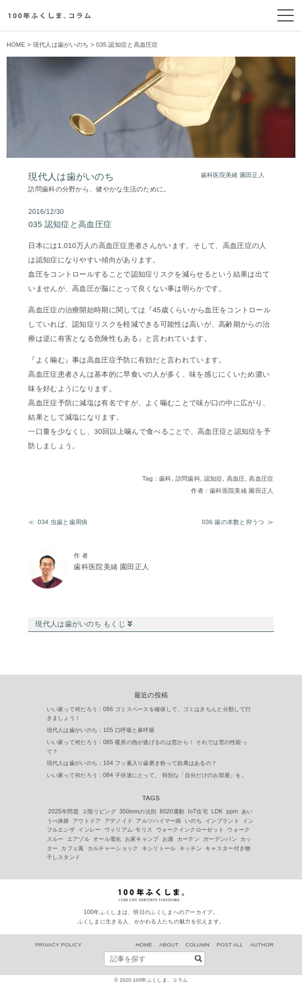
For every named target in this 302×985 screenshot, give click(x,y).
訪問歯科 (187, 478)
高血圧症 (261, 478)
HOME (16, 44)
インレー (89, 830)
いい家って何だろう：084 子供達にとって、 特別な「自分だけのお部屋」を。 (147, 775)
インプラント (222, 821)
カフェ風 (72, 848)
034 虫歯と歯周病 (62, 522)
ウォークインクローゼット (190, 830)
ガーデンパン (220, 839)
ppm (232, 811)
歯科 (165, 478)
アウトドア (87, 821)
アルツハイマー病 (158, 821)
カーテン (188, 839)
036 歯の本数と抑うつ (233, 522)
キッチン (190, 848)
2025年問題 (63, 811)
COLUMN (197, 945)
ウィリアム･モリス (129, 830)
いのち (193, 821)
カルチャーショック (113, 848)
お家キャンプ (142, 839)
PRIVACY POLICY (58, 945)
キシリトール (159, 848)
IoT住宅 (198, 811)
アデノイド (119, 821)
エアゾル (78, 839)
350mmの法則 (137, 811)
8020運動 (172, 811)
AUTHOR (262, 945)
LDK (217, 811)
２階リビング (99, 811)
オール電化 (107, 839)
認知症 (213, 478)
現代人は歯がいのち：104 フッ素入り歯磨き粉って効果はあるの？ (132, 763)
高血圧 (236, 478)
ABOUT (169, 945)
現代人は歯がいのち (61, 44)
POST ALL (230, 945)
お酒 (168, 839)
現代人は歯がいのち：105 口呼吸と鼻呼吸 (101, 730)
